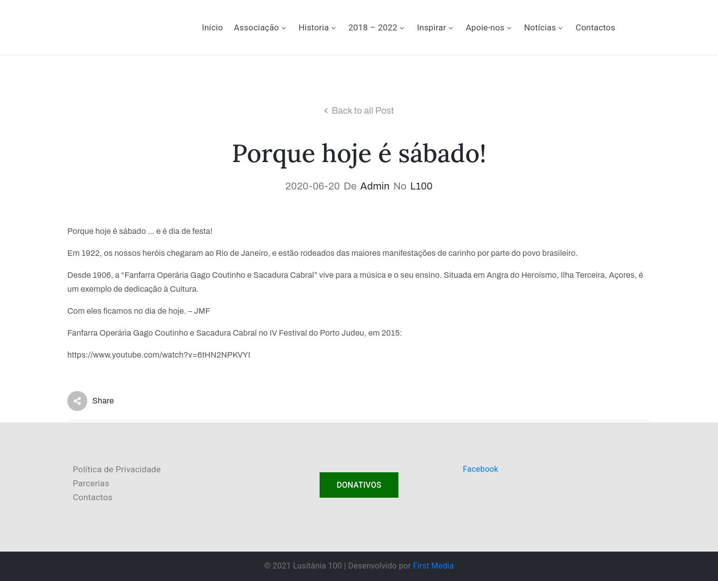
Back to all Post (363, 111)
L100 (421, 186)
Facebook (480, 469)
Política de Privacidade (117, 469)
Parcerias (91, 483)
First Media (433, 566)
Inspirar (436, 27)
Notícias (544, 27)
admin (375, 186)
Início (212, 27)
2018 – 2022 (377, 27)
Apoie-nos (489, 27)
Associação (261, 27)
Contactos (595, 27)
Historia (318, 27)
